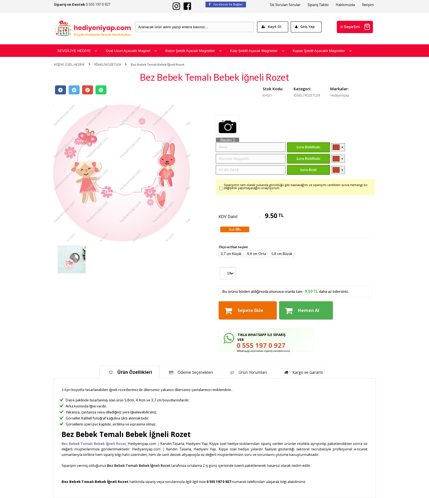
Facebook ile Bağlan (226, 4)
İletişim (368, 5)
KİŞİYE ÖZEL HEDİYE (69, 64)
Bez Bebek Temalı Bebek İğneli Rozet (157, 64)
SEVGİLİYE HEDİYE (77, 51)
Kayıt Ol (271, 27)
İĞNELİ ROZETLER (107, 64)
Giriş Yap (305, 27)
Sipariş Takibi (318, 5)
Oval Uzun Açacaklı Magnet (131, 51)
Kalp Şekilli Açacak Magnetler (257, 51)
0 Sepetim (355, 27)
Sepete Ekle (243, 310)
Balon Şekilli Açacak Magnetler (193, 51)
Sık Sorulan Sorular (285, 5)
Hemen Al (302, 310)
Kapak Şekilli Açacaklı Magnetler (322, 51)
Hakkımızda (345, 5)
